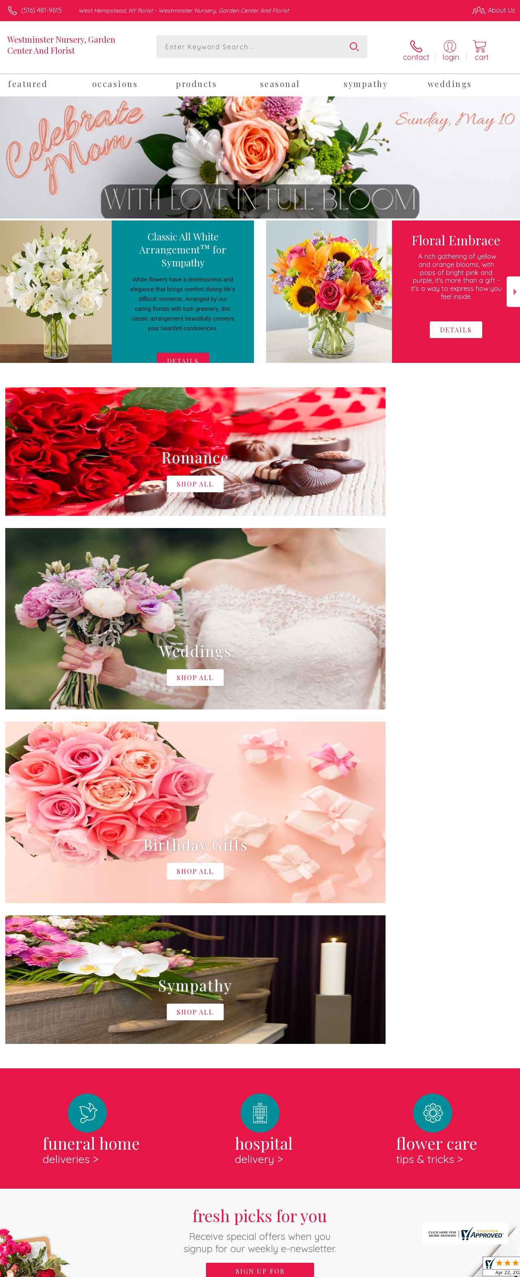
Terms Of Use (330, 1269)
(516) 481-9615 (41, 10)
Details (183, 355)
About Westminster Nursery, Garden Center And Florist (101, 986)
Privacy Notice (377, 1269)
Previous (6, 286)
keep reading (316, 1003)
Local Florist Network (435, 1269)
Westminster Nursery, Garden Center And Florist (61, 45)
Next (513, 286)
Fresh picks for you (260, 889)
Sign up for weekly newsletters (260, 935)
